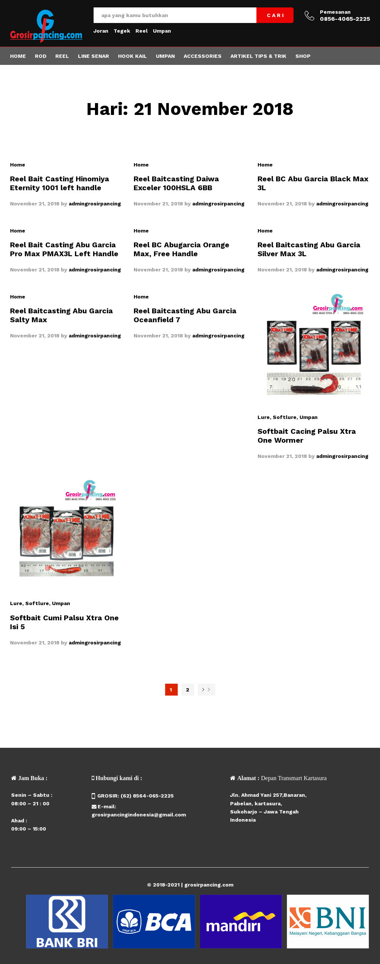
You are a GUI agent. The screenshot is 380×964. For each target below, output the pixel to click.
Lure (264, 417)
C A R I (275, 15)
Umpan (162, 31)
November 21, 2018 (34, 204)
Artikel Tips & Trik (258, 56)
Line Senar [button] (93, 56)
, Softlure (283, 417)
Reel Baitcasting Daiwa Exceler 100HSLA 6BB (176, 183)
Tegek (122, 31)
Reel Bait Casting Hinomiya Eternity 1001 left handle (59, 183)
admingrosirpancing (95, 204)
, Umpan (307, 417)
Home (18, 56)
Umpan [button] (165, 56)
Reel (141, 31)
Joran (101, 31)
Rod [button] (40, 56)
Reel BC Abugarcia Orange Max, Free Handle (181, 249)
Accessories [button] (203, 56)
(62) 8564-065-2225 (147, 796)
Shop (303, 56)
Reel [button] (62, 56)
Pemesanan (335, 12)
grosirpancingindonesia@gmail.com (139, 815)
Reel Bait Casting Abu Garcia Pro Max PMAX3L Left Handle (64, 249)
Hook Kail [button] (132, 56)
